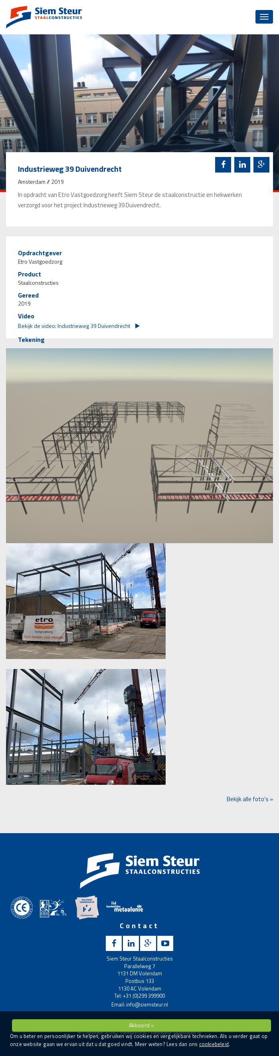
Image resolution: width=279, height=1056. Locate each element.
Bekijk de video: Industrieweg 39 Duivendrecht (79, 326)
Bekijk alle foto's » (250, 799)
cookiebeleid (214, 1044)
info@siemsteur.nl (147, 1004)
